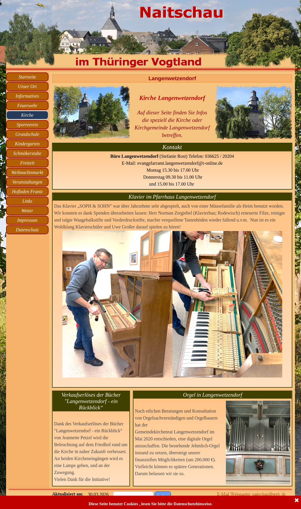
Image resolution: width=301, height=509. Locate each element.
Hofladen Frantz (27, 191)
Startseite (27, 76)
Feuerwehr (27, 105)
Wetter (27, 210)
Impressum (27, 220)
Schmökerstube (27, 153)
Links (27, 201)
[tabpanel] (172, 112)
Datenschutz (27, 229)
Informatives (27, 96)
